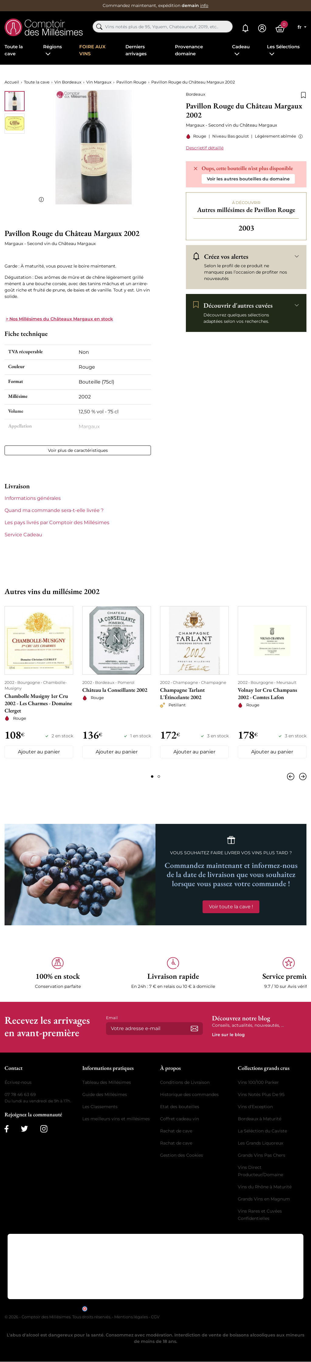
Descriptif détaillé (205, 148)
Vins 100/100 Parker (258, 1082)
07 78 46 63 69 (20, 1094)
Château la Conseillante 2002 (114, 689)
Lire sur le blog (228, 1034)
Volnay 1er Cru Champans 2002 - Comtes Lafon (267, 693)
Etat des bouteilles (179, 1106)
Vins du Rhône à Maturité (265, 1187)
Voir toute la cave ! (231, 907)
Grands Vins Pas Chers (261, 1155)
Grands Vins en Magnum (264, 1199)
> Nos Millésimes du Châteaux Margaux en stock (59, 319)
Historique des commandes (189, 1094)
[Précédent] (292, 776)
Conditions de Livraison (185, 1082)
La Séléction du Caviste (262, 1131)
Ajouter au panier (39, 752)
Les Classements (100, 1106)
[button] (299, 136)
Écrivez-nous (18, 1082)
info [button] (204, 5)
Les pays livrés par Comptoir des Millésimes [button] (57, 522)
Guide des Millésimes (104, 1094)
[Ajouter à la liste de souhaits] (303, 94)
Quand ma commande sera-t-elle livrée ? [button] (54, 510)
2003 (246, 228)
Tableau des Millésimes (106, 1082)
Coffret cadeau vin (179, 1118)
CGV (155, 1316)
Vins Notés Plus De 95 (261, 1094)
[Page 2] (159, 776)
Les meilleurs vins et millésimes (116, 1118)
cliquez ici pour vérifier (207, 1308)
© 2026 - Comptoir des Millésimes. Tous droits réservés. (58, 1316)
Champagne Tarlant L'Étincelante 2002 (182, 693)
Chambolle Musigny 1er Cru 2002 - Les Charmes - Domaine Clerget (38, 703)
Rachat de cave (176, 1131)
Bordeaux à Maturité (259, 1118)
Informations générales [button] (33, 498)
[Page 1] (152, 776)
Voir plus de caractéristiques (78, 450)
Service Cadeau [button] (23, 535)
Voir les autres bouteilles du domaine (248, 179)
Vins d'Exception (255, 1106)
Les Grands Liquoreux (260, 1143)
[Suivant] (301, 776)
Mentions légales (131, 1316)
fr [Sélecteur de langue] (300, 27)
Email (112, 1017)
